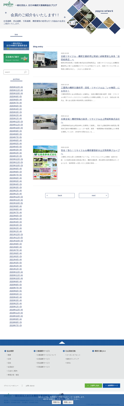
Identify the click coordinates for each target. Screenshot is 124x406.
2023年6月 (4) (16, 178)
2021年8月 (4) (16, 247)
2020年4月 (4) (16, 297)
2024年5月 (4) (16, 144)
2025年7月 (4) (16, 103)
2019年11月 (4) (16, 313)
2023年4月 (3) (16, 184)
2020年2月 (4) (16, 304)
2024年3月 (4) (16, 150)
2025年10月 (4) (16, 93)
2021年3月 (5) (16, 263)
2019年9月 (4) (16, 319)
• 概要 (9, 355)
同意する (56, 402)
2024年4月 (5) (16, 147)
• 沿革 (10, 359)
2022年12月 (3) (16, 197)
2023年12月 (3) (16, 159)
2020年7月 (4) (16, 288)
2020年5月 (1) (16, 294)
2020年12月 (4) (16, 272)
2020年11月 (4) (16, 275)
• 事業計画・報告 (13, 375)
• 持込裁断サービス (43, 363)
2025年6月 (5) (16, 106)
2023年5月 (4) (16, 181)
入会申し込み (94, 385)
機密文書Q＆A (100, 351)
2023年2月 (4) (16, 191)
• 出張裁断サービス (43, 359)
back (60, 195)
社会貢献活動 (70, 351)
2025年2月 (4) (16, 115)
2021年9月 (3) (16, 244)
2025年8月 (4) (16, 100)
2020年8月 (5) (16, 285)
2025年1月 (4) (16, 118)
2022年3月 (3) (16, 225)
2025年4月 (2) (16, 109)
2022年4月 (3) (16, 222)
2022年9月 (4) (16, 206)
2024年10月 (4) (16, 128)
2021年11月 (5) (16, 238)
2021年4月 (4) (16, 260)
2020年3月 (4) (16, 300)
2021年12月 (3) (16, 235)
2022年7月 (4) (16, 213)
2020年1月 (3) (16, 307)
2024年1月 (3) (16, 156)
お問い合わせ (30, 386)
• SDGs (68, 363)
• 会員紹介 (10, 367)
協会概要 (10, 351)
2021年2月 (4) (16, 266)
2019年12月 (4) (16, 310)
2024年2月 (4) (16, 153)
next (93, 195)
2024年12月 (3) (16, 122)
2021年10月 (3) (16, 241)
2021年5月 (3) (16, 256)
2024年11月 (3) (16, 125)
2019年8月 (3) (16, 322)
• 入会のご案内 (12, 371)
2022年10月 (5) (16, 203)
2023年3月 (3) (16, 187)
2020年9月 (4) (16, 282)
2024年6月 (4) (16, 140)
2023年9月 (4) (16, 169)
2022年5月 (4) (16, 219)
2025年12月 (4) (16, 87)
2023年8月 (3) (16, 172)
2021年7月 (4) (16, 250)
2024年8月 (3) (16, 134)
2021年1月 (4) (16, 269)
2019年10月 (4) (16, 316)
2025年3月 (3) (16, 112)
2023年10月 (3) (16, 166)
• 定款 (9, 363)
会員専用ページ (113, 385)
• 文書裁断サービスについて (46, 355)
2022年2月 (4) (16, 228)
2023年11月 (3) (16, 162)
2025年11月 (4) (16, 90)
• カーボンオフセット (73, 355)
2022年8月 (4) (16, 209)
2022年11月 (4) (16, 200)
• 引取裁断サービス (43, 367)
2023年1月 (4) (16, 194)
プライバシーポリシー (11, 386)
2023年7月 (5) (16, 175)
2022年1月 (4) (16, 231)
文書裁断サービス (43, 351)
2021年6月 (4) (16, 253)
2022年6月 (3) (16, 216)
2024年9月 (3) (16, 131)
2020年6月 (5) (16, 291)
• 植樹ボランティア (72, 359)
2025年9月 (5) (16, 97)
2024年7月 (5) (16, 137)
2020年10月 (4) (16, 278)
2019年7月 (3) (16, 325)
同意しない (68, 402)
